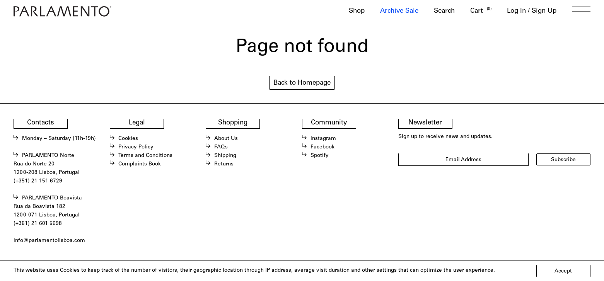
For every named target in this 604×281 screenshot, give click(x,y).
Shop (357, 11)
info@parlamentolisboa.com (49, 241)
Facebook (322, 147)
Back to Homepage (302, 83)
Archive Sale (399, 11)
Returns (224, 164)
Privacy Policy (136, 147)
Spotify (320, 155)
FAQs (221, 147)
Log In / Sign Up (531, 11)
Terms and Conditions (145, 155)
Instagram (323, 138)
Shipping (225, 155)
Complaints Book (139, 164)
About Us (226, 138)
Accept (563, 271)
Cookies (128, 138)
